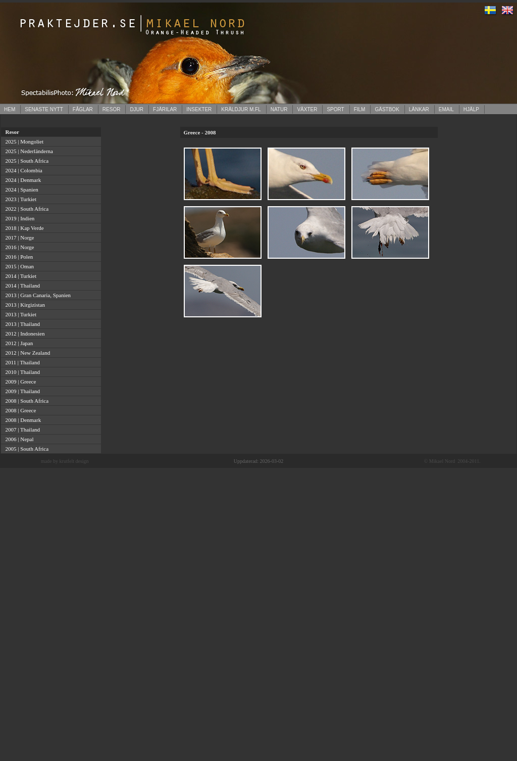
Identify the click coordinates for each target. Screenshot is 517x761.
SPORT (335, 109)
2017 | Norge (18, 237)
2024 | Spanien (20, 189)
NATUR (279, 109)
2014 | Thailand (21, 285)
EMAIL (446, 109)
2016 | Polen (18, 257)
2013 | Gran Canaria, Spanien (37, 295)
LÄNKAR (419, 109)
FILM (360, 109)
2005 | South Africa (25, 449)
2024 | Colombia (22, 170)
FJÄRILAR (165, 109)
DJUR (136, 109)
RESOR (111, 109)
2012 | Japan (18, 343)
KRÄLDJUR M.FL (241, 109)
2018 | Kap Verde (23, 228)
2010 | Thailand (21, 372)
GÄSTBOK (387, 109)
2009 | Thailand (21, 391)
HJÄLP (471, 109)
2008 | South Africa (25, 401)
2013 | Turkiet (19, 314)
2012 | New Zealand (26, 353)
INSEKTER (199, 109)
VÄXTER (307, 109)
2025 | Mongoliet (23, 141)
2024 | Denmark (22, 180)
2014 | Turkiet (19, 276)
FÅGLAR (83, 109)
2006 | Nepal (18, 439)
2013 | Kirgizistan (24, 305)
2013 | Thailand (21, 324)
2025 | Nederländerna (28, 151)
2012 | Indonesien (23, 333)
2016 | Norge (18, 247)
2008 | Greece (19, 410)
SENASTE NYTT (44, 109)
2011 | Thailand (21, 362)
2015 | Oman (18, 266)
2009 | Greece (19, 381)
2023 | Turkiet (19, 199)
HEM (9, 109)
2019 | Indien (18, 218)
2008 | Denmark (22, 420)
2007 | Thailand (21, 429)
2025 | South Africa (25, 161)
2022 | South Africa (25, 209)
